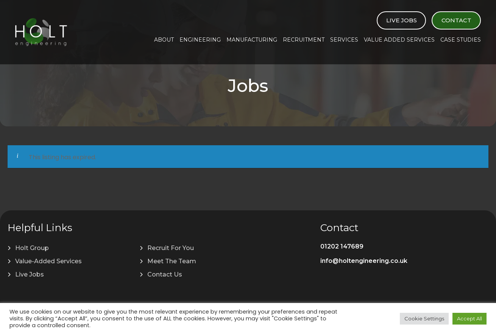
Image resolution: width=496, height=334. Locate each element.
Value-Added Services (48, 261)
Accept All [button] (469, 318)
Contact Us (164, 274)
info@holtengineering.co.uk (363, 260)
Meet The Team (171, 261)
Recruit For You (170, 248)
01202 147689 (341, 246)
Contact (456, 20)
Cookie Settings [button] (424, 318)
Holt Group (32, 248)
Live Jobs (401, 20)
